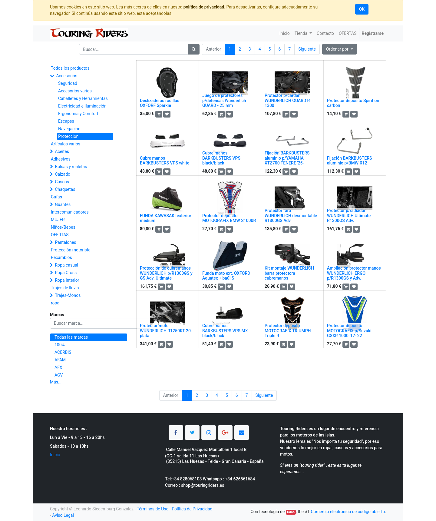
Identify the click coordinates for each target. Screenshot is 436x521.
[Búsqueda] (194, 49)
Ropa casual (66, 265)
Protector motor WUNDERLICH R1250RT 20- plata (166, 330)
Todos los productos (70, 68)
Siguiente (307, 49)
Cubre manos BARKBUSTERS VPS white (164, 161)
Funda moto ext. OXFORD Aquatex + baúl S (226, 276)
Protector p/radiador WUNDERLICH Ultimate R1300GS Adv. (349, 215)
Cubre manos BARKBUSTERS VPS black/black (221, 158)
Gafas (56, 196)
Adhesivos (61, 159)
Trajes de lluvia (65, 287)
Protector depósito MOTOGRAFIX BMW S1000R (229, 218)
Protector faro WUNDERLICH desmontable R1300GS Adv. (291, 215)
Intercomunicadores (70, 212)
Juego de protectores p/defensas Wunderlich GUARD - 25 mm (224, 100)
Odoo (291, 512)
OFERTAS (60, 234)
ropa (55, 302)
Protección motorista (71, 249)
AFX (58, 367)
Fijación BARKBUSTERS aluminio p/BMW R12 (349, 161)
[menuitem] (284, 33)
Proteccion (68, 136)
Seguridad (67, 83)
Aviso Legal (63, 515)
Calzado (62, 174)
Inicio (55, 454)
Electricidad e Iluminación (82, 106)
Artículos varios (65, 143)
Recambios (61, 257)
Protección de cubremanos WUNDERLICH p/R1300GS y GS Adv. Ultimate (166, 273)
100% (59, 344)
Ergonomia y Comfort (78, 113)
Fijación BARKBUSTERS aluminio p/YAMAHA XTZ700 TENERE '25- (287, 158)
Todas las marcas (71, 337)
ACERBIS (62, 352)
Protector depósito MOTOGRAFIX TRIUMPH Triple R (288, 330)
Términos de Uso (152, 508)
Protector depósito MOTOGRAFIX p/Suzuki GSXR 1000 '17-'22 (349, 330)
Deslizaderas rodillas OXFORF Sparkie (159, 103)
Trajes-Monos (68, 295)
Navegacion (69, 128)
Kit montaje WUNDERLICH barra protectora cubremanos (289, 273)
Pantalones (65, 242)
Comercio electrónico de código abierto (348, 511)
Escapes (66, 121)
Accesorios (66, 75)
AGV (58, 375)
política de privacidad (203, 7)
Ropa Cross (66, 272)
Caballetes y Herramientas (83, 98)
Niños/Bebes (63, 227)
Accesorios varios (75, 90)
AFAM (60, 359)
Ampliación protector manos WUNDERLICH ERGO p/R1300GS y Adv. (354, 273)
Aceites (62, 151)
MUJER (58, 219)
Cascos (62, 181)
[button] (339, 49)
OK (362, 9)
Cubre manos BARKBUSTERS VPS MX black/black (225, 330)
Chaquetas (65, 189)
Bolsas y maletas (71, 166)
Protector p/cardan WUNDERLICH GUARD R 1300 (287, 100)
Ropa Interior (67, 280)
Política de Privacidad (192, 508)
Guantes (63, 204)
